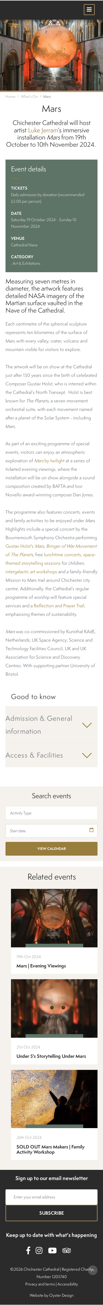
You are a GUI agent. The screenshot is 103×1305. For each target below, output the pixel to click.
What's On (29, 96)
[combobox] (51, 813)
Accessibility (67, 1284)
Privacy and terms (40, 1284)
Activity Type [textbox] (21, 813)
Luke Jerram (43, 130)
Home (10, 96)
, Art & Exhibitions (25, 263)
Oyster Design (61, 1295)
